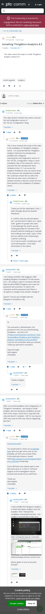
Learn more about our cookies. (28, 598)
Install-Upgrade (9, 80)
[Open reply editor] (22, 96)
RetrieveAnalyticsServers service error (25, 557)
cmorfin (9, 37)
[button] (2, 5)
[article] (22, 121)
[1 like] (24, 367)
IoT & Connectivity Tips (13, 31)
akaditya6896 (11, 269)
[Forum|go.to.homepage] (14, 4)
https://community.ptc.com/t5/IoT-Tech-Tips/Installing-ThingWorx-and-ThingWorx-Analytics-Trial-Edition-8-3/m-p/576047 (24, 337)
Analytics (21, 80)
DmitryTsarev (11, 110)
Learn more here (31, 25)
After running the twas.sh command (25, 537)
